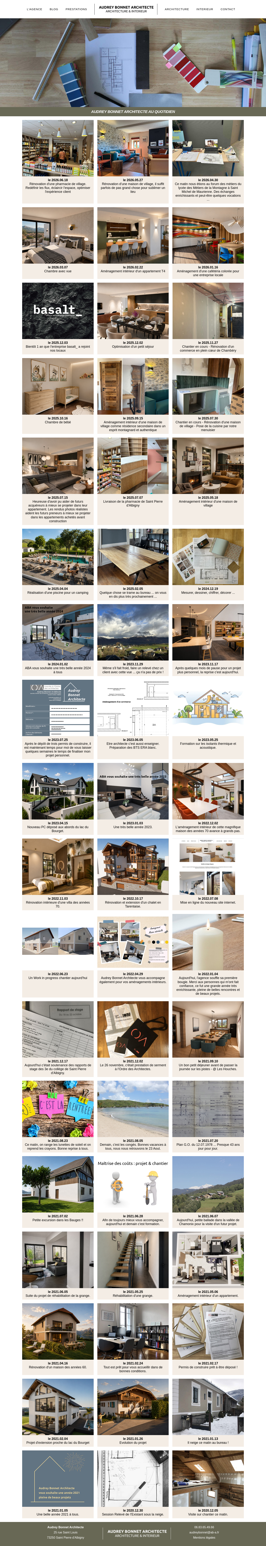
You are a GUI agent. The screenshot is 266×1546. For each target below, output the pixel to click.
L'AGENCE (34, 9)
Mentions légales (204, 1537)
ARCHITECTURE (177, 9)
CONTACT (228, 9)
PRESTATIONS (76, 9)
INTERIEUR (204, 9)
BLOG (54, 9)
